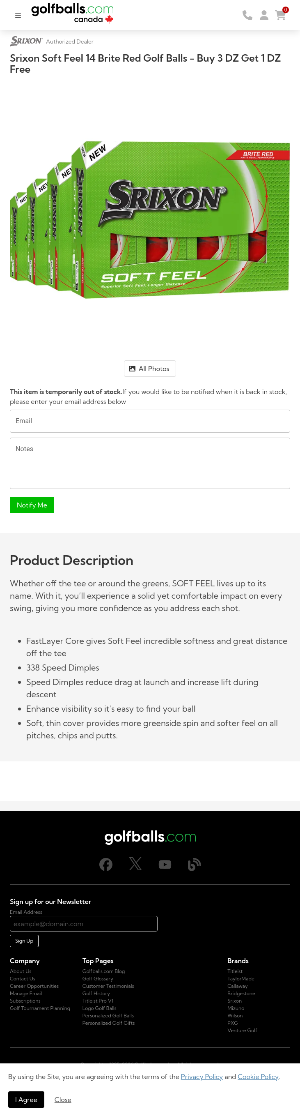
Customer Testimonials (108, 986)
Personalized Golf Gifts (108, 1023)
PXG (232, 1023)
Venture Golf (242, 1030)
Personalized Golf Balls (108, 1015)
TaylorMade (240, 978)
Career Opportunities (34, 986)
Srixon (234, 1001)
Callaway (237, 986)
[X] (135, 868)
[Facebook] (106, 869)
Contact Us (22, 978)
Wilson (235, 1015)
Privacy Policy (202, 1076)
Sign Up (24, 941)
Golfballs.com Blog (103, 971)
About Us (20, 971)
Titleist (235, 971)
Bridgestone (241, 993)
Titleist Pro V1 (98, 1001)
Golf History (96, 993)
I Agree (26, 1099)
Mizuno (235, 1008)
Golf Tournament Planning (40, 1008)
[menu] (18, 15)
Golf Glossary (97, 978)
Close (63, 1099)
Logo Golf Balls (99, 1008)
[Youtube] (165, 869)
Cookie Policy (258, 1076)
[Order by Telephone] (247, 15)
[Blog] (194, 869)
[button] (263, 15)
